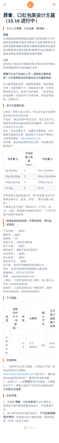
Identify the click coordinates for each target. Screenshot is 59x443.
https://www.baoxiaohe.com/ (18, 374)
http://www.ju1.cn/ (30, 138)
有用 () (29, 427)
